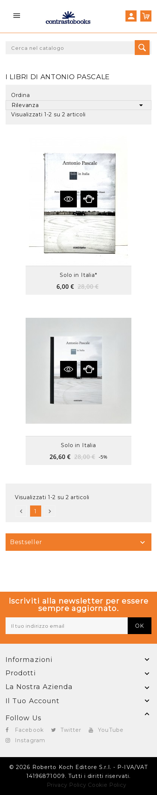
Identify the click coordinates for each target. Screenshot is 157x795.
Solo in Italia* (78, 275)
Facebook (29, 730)
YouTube (111, 730)
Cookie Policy (107, 785)
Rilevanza (78, 105)
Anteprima (89, 199)
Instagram (30, 740)
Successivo (49, 511)
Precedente (21, 511)
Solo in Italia (78, 445)
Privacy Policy (66, 785)
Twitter (71, 730)
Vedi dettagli (68, 199)
